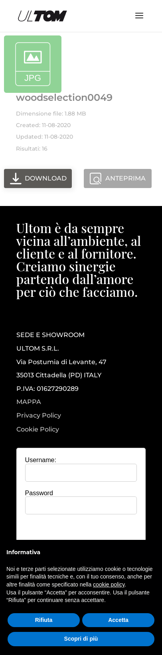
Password (39, 493)
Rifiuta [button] (44, 620)
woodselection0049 (64, 97)
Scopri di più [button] (81, 638)
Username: (40, 460)
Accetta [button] (118, 620)
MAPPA (28, 402)
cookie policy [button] (108, 584)
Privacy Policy (38, 415)
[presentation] (83, 535)
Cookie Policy (37, 429)
